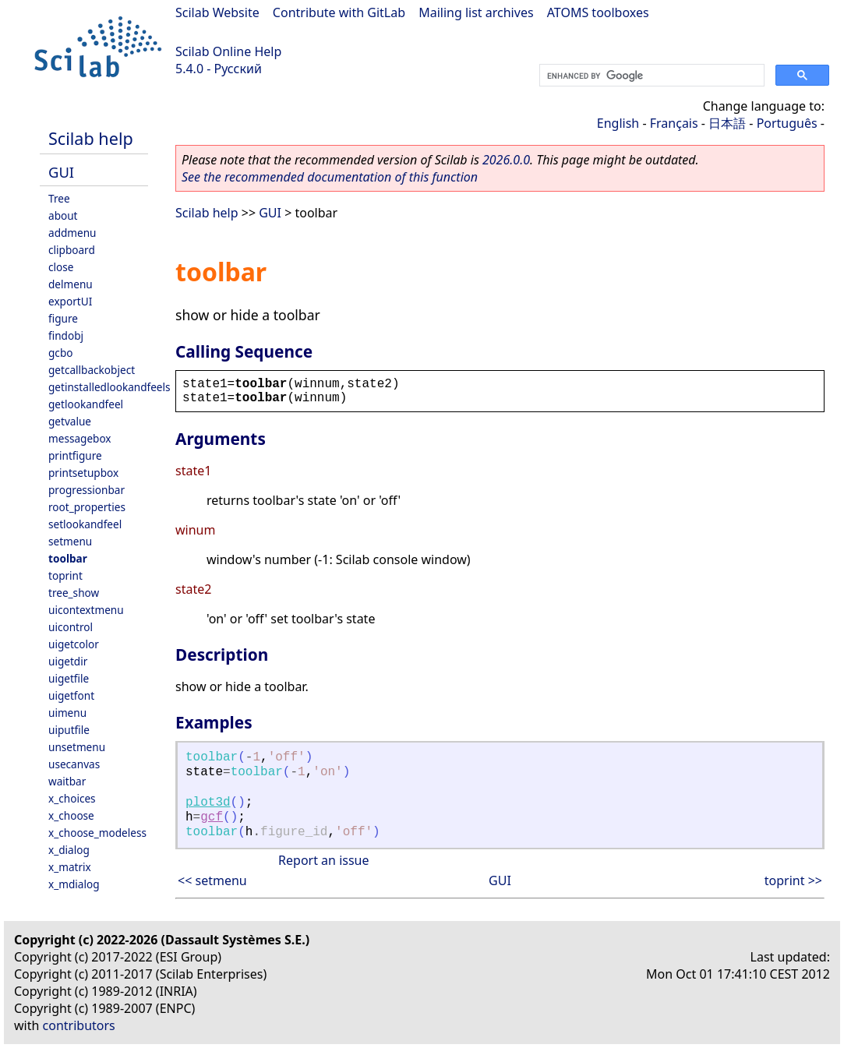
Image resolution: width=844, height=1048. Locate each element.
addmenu (72, 232)
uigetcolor (73, 644)
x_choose (71, 815)
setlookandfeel (85, 524)
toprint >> (793, 880)
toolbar (67, 558)
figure (63, 318)
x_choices (72, 798)
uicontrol (70, 626)
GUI (61, 172)
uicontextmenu (86, 609)
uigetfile (68, 678)
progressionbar (86, 489)
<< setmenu (212, 880)
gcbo (60, 352)
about (63, 215)
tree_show (73, 592)
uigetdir (67, 661)
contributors (79, 1025)
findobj (65, 335)
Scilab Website (217, 12)
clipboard (71, 249)
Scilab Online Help (228, 51)
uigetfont (71, 695)
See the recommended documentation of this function (330, 176)
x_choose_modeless (97, 832)
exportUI (70, 301)
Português (787, 123)
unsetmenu (76, 746)
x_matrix (69, 866)
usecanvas (74, 764)
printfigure (75, 455)
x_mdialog (74, 884)
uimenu (67, 712)
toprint (65, 575)
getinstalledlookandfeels (109, 386)
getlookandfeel (85, 404)
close (60, 266)
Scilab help (90, 138)
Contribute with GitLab (339, 12)
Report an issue (323, 860)
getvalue (69, 421)
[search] (650, 76)
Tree (59, 198)
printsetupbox (83, 472)
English (618, 123)
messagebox (79, 438)
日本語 (727, 123)
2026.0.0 (506, 159)
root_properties (86, 506)
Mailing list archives (475, 12)
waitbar (67, 781)
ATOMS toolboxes (598, 12)
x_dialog (69, 849)
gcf (211, 817)
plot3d (208, 803)
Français (674, 123)
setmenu (70, 541)
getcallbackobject (91, 369)
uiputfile (69, 729)
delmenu (70, 284)
